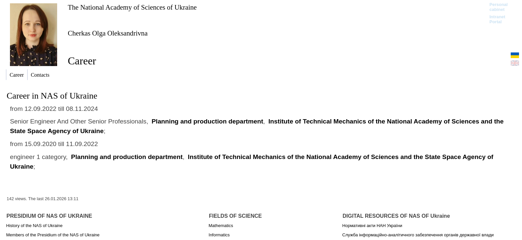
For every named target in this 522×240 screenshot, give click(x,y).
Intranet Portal (497, 19)
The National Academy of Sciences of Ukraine (132, 7)
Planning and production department (207, 121)
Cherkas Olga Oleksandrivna (108, 33)
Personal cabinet (498, 7)
